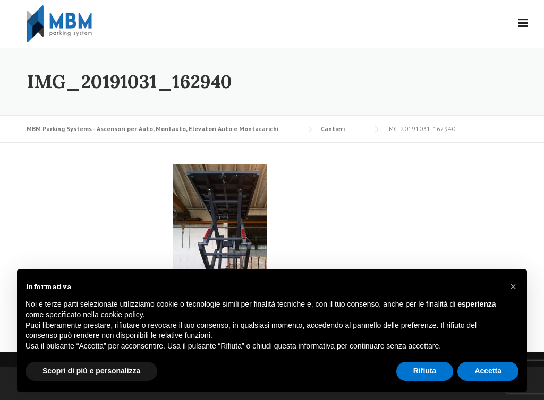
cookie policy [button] (122, 314)
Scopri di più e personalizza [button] (91, 371)
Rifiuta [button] (425, 371)
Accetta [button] (488, 371)
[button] (513, 286)
